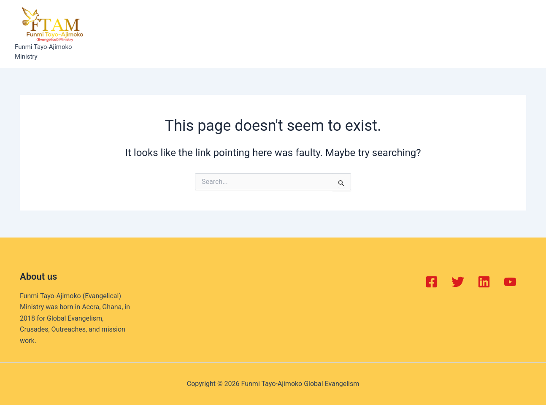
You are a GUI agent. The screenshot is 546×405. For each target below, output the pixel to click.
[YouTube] (510, 281)
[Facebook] (431, 281)
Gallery (346, 34)
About (156, 34)
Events (239, 34)
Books (312, 34)
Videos (381, 34)
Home (124, 34)
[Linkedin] (484, 281)
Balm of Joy (197, 34)
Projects (276, 34)
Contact (418, 34)
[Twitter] (457, 281)
